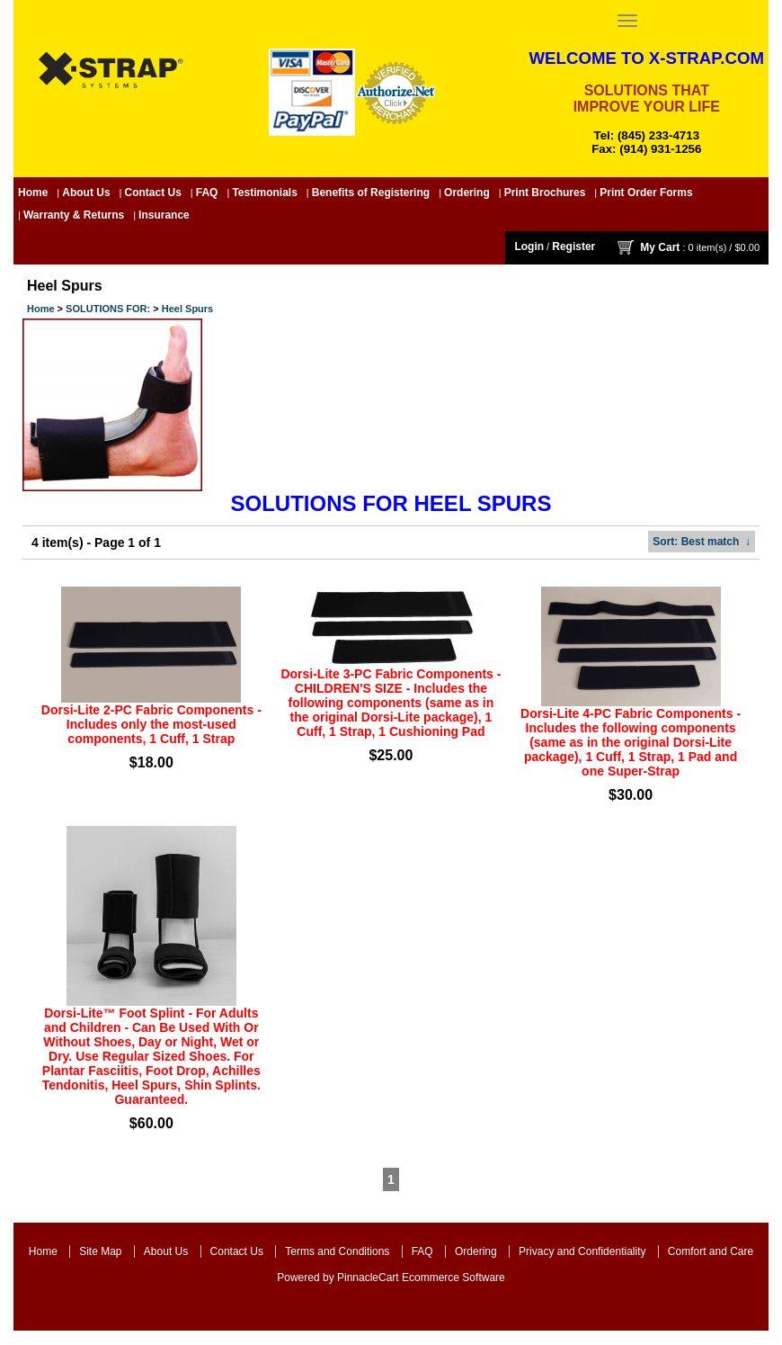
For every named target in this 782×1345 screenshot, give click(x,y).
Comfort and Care (710, 1251)
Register (573, 246)
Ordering (467, 192)
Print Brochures (545, 192)
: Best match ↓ (702, 541)
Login (529, 246)
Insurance (164, 215)
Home (33, 192)
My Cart (660, 246)
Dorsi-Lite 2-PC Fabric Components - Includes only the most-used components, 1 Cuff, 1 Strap (151, 724)
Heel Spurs (187, 308)
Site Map (100, 1251)
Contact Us (153, 192)
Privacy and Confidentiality (582, 1251)
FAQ (207, 192)
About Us (86, 192)
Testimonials (264, 192)
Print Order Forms (646, 192)
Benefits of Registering (371, 192)
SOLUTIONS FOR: (108, 308)
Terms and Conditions (337, 1251)
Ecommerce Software (453, 1277)
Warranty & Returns (73, 215)
